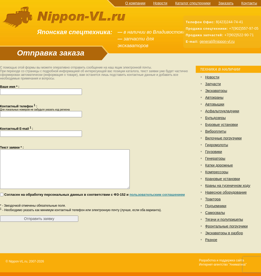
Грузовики (213, 152)
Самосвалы (215, 213)
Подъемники (215, 206)
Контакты (249, 3)
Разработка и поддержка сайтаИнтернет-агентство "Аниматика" (223, 262)
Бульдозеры (215, 118)
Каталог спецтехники (192, 3)
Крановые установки (222, 179)
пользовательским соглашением (157, 202)
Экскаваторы (216, 91)
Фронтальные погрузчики (226, 226)
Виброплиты (215, 131)
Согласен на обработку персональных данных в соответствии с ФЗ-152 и (94, 202)
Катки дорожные (219, 165)
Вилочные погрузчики (223, 138)
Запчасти (213, 84)
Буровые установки (221, 124)
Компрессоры (216, 172)
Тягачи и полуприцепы (224, 219)
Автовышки (214, 104)
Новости (160, 3)
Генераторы (215, 158)
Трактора (213, 199)
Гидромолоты (216, 145)
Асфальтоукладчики (222, 111)
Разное (211, 240)
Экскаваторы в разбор (224, 233)
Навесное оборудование (226, 192)
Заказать (226, 3)
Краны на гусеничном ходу (227, 185)
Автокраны (214, 97)
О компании (135, 3)
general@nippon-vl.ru (217, 41)
